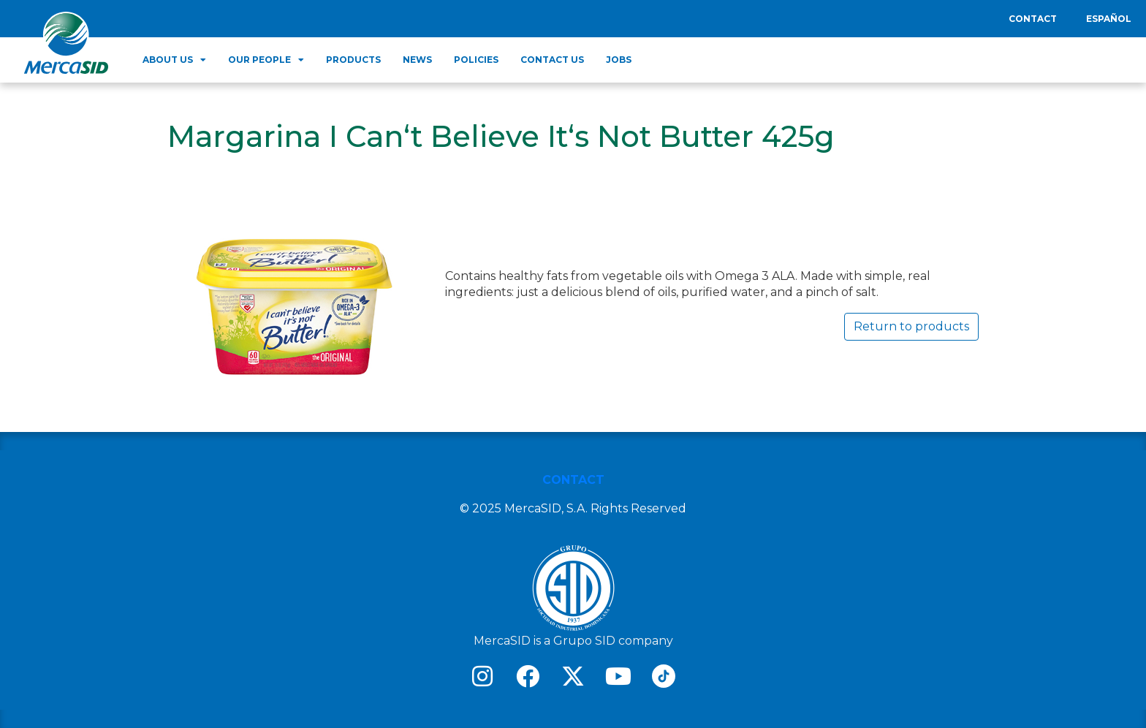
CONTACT (573, 480)
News (417, 59)
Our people (266, 60)
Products (353, 59)
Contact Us (552, 59)
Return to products (911, 326)
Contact (1033, 18)
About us (174, 60)
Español (1108, 18)
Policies (476, 59)
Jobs (618, 59)
